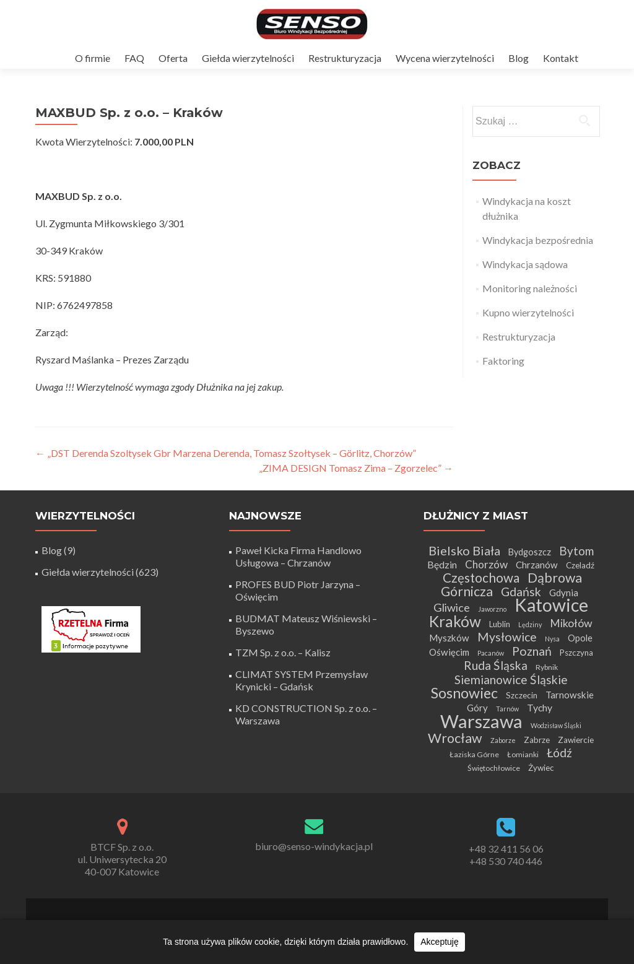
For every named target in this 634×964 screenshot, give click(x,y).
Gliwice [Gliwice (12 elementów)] (451, 607)
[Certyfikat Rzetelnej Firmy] (91, 628)
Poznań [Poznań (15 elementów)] (532, 651)
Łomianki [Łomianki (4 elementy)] (523, 754)
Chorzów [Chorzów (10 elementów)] (486, 564)
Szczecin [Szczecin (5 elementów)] (521, 695)
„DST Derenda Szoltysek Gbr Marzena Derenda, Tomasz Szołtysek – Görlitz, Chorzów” (225, 453)
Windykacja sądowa (525, 264)
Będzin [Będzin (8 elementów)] (442, 564)
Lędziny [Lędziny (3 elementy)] (530, 624)
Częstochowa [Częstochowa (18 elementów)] (481, 577)
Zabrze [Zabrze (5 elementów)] (537, 740)
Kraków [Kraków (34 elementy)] (455, 621)
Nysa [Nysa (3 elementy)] (552, 639)
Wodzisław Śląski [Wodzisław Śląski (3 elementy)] (556, 725)
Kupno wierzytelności (528, 312)
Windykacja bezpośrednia (537, 240)
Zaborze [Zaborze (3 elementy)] (503, 740)
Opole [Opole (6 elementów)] (580, 638)
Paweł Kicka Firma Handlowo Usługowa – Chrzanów (298, 556)
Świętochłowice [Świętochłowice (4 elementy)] (493, 768)
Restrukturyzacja (344, 58)
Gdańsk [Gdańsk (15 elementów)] (521, 591)
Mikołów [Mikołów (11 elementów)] (571, 623)
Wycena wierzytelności (445, 58)
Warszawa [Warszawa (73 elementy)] (481, 721)
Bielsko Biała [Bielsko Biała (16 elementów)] (464, 550)
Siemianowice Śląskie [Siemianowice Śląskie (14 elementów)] (511, 679)
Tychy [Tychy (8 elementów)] (539, 707)
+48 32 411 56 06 (506, 848)
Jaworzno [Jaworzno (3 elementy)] (492, 609)
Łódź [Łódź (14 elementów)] (559, 752)
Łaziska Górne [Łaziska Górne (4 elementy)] (474, 754)
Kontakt (560, 58)
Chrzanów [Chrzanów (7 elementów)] (537, 564)
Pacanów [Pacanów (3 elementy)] (490, 653)
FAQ (134, 58)
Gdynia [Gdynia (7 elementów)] (563, 592)
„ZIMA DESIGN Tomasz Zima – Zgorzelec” (356, 468)
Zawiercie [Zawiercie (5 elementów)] (576, 740)
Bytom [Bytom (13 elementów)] (576, 551)
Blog (518, 58)
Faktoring (503, 361)
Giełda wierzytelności (248, 58)
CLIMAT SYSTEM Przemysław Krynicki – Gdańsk (301, 680)
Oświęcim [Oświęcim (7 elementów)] (449, 652)
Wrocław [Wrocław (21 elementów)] (455, 738)
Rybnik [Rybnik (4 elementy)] (547, 667)
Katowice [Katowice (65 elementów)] (551, 604)
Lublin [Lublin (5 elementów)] (499, 624)
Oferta (173, 58)
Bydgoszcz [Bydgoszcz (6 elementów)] (529, 552)
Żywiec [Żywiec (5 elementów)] (541, 768)
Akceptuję (439, 942)
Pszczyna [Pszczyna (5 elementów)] (576, 653)
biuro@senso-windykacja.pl (314, 846)
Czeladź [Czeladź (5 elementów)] (580, 565)
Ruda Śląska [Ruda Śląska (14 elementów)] (496, 665)
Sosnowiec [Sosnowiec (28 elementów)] (464, 692)
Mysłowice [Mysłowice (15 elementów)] (507, 637)
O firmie (92, 58)
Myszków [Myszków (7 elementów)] (449, 637)
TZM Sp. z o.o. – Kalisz (283, 652)
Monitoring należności (529, 288)
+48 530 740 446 (505, 861)
